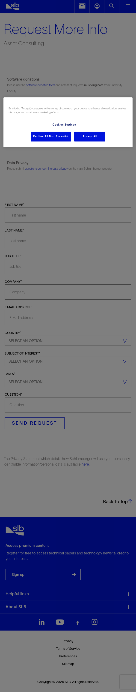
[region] (68, 122)
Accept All (90, 136)
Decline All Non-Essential (50, 136)
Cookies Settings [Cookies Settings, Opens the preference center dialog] (64, 124)
